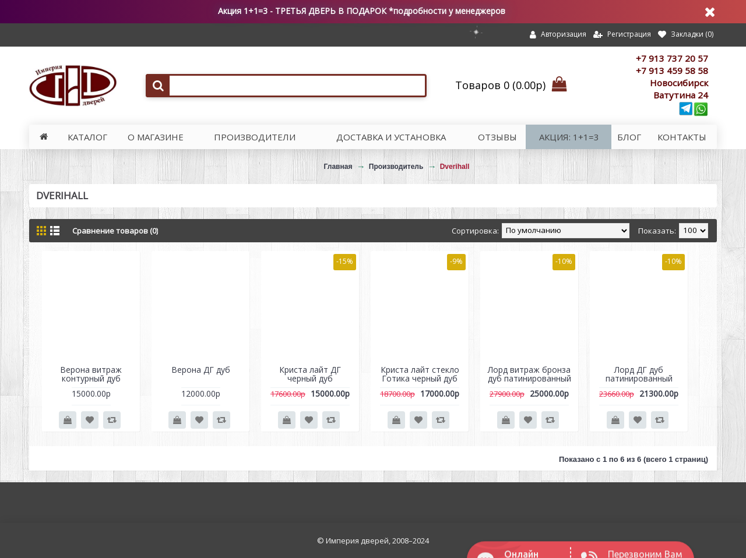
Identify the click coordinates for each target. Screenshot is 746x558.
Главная (338, 167)
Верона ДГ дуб (200, 369)
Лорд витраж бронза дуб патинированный (529, 374)
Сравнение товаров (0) (115, 230)
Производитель (396, 167)
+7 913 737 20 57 (672, 58)
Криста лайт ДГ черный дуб (310, 374)
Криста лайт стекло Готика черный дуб (420, 374)
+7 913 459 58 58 (672, 70)
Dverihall (455, 167)
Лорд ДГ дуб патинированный (639, 374)
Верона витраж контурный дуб (91, 374)
